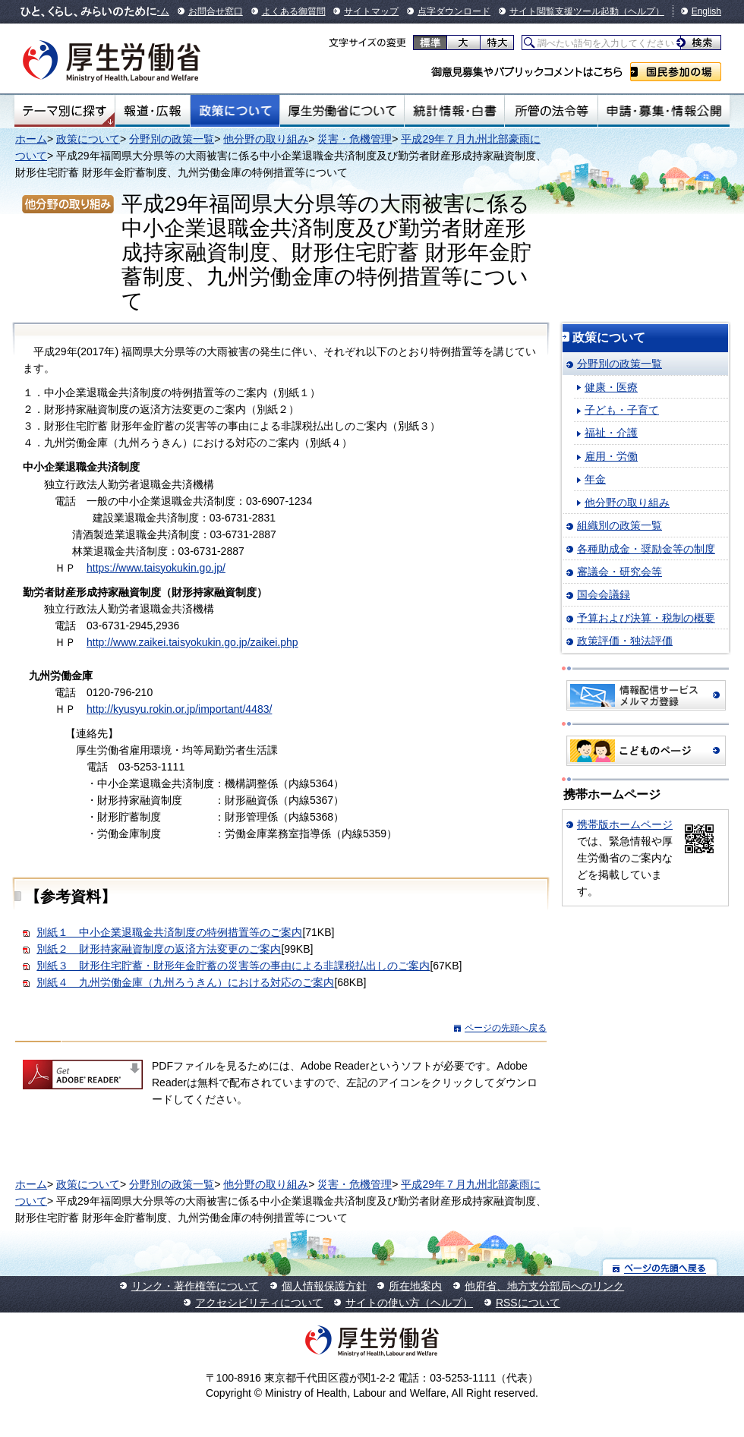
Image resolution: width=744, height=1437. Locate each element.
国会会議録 (603, 594)
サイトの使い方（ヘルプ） (409, 1303)
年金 (595, 479)
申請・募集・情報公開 (664, 111)
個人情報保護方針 (324, 1286)
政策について (235, 111)
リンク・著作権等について (195, 1286)
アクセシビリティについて (259, 1303)
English (706, 11)
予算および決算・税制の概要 (646, 618)
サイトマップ (371, 11)
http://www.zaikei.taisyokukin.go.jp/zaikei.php (192, 642)
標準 (430, 42)
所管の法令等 (551, 111)
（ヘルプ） (641, 11)
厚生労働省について (342, 111)
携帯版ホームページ (625, 824)
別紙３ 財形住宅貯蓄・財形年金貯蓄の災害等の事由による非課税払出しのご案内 (233, 966)
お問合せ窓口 (215, 11)
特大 (497, 42)
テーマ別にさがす (64, 111)
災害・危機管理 (354, 139)
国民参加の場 (675, 71)
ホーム (31, 139)
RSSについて (528, 1303)
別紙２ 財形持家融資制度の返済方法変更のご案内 (158, 949)
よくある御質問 (294, 11)
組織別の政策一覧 (619, 525)
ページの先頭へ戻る (506, 1028)
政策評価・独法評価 (625, 641)
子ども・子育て (622, 410)
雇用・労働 (611, 456)
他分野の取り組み (265, 139)
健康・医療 (611, 387)
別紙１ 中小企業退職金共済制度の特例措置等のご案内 (169, 932)
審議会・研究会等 (619, 572)
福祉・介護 (611, 433)
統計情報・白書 (454, 111)
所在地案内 (415, 1286)
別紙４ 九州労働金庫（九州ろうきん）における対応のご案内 (185, 982)
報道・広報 (152, 111)
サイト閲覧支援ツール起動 (564, 11)
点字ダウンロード (454, 11)
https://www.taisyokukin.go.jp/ (156, 568)
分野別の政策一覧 (171, 139)
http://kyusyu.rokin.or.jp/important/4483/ (179, 709)
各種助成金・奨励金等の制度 (646, 549)
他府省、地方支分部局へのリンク (544, 1286)
